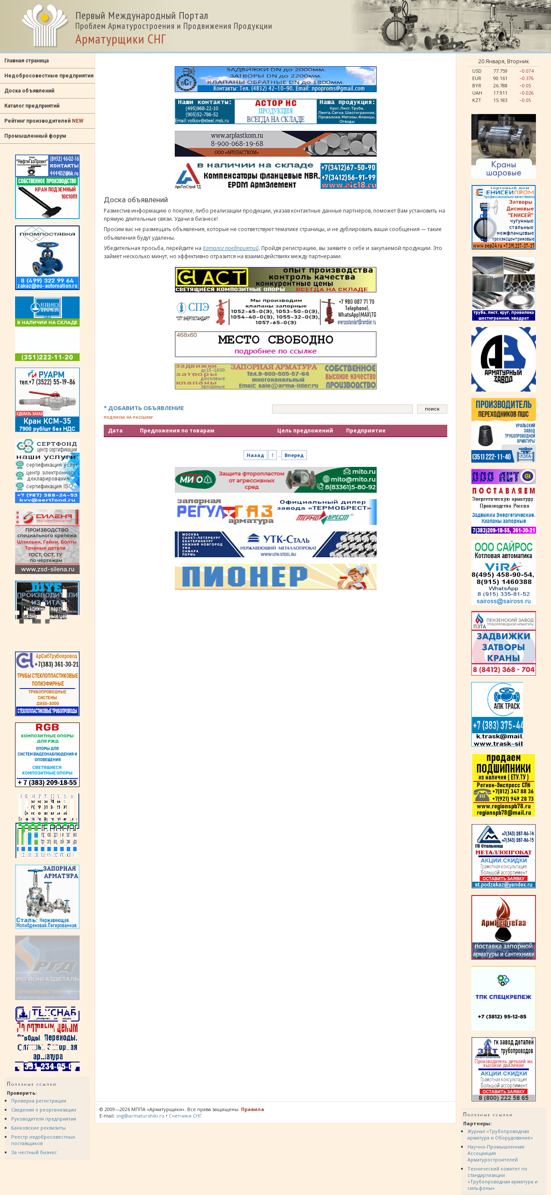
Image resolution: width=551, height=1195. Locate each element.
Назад (255, 455)
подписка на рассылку (128, 416)
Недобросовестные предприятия (48, 76)
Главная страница (26, 61)
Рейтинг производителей (44, 121)
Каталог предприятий (31, 106)
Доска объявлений (29, 91)
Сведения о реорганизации (43, 1109)
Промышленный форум (35, 136)
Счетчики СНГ (185, 1115)
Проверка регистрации (38, 1100)
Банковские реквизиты (38, 1127)
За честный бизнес (34, 1152)
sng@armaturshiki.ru (140, 1115)
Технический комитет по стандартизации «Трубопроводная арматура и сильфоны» (502, 1178)
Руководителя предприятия (43, 1118)
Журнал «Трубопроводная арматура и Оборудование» (500, 1134)
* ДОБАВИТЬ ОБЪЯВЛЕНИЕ (144, 408)
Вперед (294, 455)
